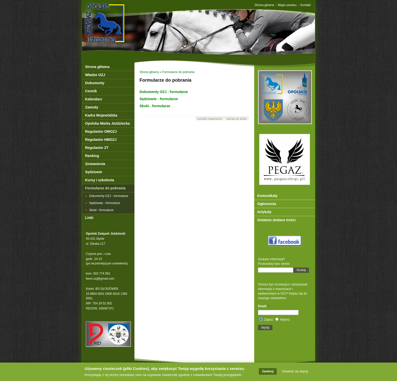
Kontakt (305, 5)
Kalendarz (93, 99)
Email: (263, 306)
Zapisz (266, 319)
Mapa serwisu (287, 5)
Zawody (91, 107)
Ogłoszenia (266, 204)
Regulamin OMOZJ (101, 131)
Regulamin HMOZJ (100, 140)
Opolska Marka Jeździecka (107, 123)
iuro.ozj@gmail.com (101, 278)
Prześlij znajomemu (209, 118)
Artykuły (264, 212)
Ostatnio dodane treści (276, 220)
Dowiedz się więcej (295, 372)
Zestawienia (95, 164)
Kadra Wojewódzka (101, 115)
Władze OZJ (95, 75)
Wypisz (282, 319)
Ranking (92, 156)
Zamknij (267, 372)
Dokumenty (94, 83)
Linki (89, 218)
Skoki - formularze (101, 210)
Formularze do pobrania (105, 188)
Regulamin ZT (97, 148)
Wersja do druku (237, 118)
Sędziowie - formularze (104, 203)
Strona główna (264, 5)
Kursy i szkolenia (99, 180)
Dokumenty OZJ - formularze (108, 196)
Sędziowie (93, 172)
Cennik (91, 91)
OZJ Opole (127, 13)
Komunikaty (267, 196)
